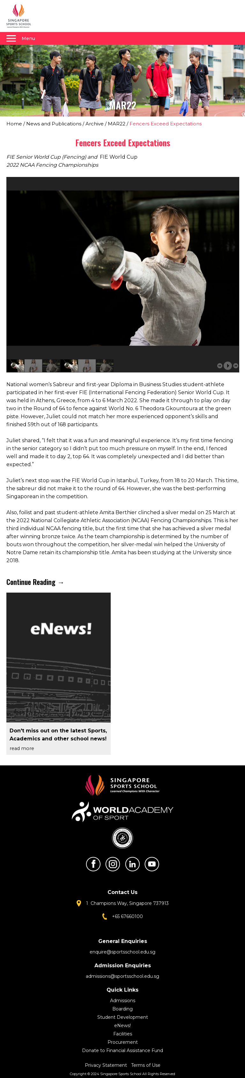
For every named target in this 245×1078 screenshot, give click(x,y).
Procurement (123, 1042)
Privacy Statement (106, 1065)
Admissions (122, 1000)
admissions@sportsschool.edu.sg (122, 976)
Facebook (93, 864)
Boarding (122, 1009)
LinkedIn (132, 864)
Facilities (122, 1034)
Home (14, 124)
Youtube (152, 864)
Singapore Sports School (21, 16)
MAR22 (116, 124)
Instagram (112, 864)
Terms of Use (145, 1065)
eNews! (122, 1025)
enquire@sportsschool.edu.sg (122, 952)
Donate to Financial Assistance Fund (122, 1050)
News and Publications (53, 124)
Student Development (122, 1017)
